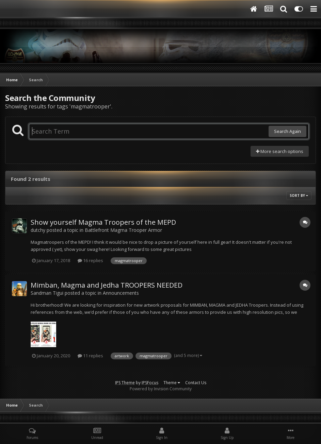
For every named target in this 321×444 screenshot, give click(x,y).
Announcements (121, 293)
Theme (171, 383)
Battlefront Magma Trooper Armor (123, 230)
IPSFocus (150, 383)
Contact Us (195, 383)
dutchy (38, 230)
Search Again (287, 131)
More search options (279, 151)
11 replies (90, 356)
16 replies (90, 260)
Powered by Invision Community (161, 389)
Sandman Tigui (47, 293)
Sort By (299, 195)
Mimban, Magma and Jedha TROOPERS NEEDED (106, 285)
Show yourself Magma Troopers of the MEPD (103, 222)
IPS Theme (125, 383)
